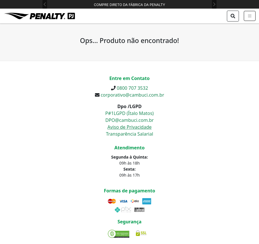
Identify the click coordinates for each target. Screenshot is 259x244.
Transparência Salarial (129, 134)
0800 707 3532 (132, 88)
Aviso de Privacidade (129, 127)
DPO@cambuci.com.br (129, 120)
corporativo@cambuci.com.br (132, 95)
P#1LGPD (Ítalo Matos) (129, 113)
